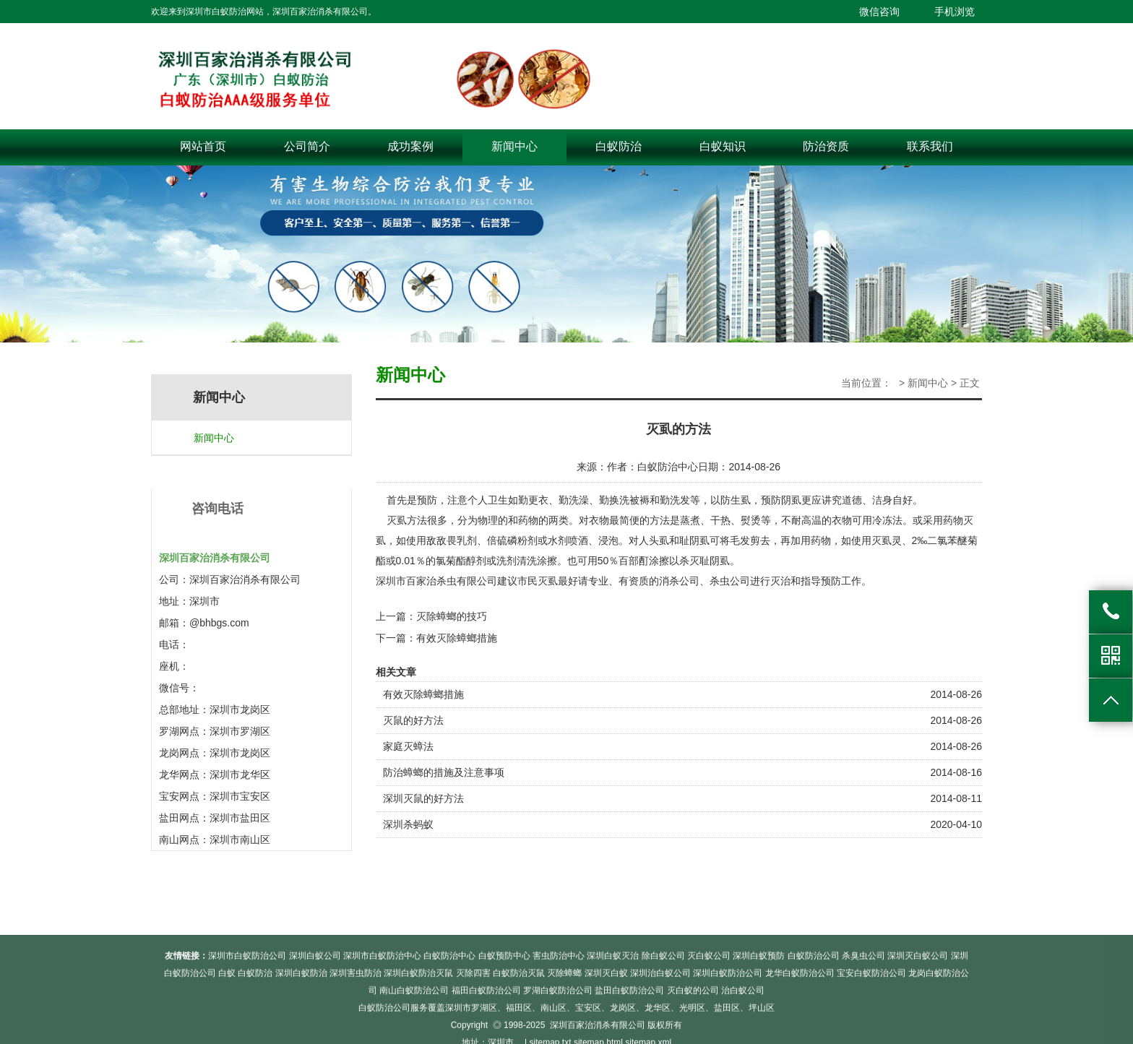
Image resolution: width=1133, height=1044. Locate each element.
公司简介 (307, 146)
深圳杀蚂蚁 (408, 824)
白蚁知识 (722, 146)
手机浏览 (954, 11)
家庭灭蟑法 (408, 746)
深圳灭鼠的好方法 (423, 798)
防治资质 (826, 146)
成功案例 (410, 146)
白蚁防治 (618, 146)
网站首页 (203, 146)
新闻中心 (514, 146)
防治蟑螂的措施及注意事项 (443, 772)
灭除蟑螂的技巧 (451, 616)
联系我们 (930, 146)
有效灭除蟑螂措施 (456, 638)
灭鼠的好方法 (413, 720)
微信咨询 (879, 11)
